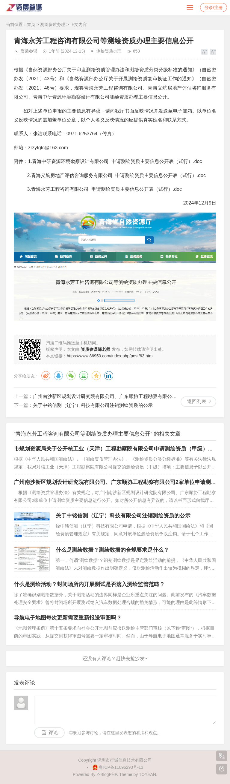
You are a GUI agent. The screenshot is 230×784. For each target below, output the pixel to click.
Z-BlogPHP (106, 774)
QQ (58, 375)
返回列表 (196, 401)
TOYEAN (147, 774)
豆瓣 (83, 375)
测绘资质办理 (52, 24)
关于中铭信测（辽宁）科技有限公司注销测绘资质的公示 (93, 405)
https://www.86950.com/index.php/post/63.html (110, 355)
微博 (45, 375)
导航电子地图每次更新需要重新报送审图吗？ (68, 618)
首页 (31, 24)
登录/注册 (214, 7)
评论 (53, 732)
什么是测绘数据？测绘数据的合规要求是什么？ (112, 550)
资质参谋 (29, 51)
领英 (108, 375)
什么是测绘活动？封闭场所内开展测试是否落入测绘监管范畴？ (89, 584)
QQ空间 (96, 375)
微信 (70, 375)
